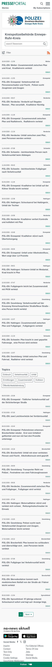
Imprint (6, 646)
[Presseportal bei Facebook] (16, 642)
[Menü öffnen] (48, 3)
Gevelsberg (46, 299)
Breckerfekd (45, 539)
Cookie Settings (10, 658)
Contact (6, 649)
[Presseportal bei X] (20, 642)
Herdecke (46, 98)
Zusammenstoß (25, 380)
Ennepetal (46, 78)
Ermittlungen (8, 380)
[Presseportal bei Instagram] (24, 642)
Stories (5, 8)
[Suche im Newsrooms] (26, 44)
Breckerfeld (46, 449)
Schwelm (47, 148)
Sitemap (29, 655)
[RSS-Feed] (48, 53)
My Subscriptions (41, 8)
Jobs (28, 652)
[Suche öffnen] (41, 3)
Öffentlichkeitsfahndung (13, 385)
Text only (7, 652)
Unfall (33, 374)
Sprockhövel (45, 595)
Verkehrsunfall (21, 374)
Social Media (31, 658)
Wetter (47, 61)
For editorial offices (34, 646)
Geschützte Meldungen (13, 661)
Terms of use (32, 649)
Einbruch (7, 374)
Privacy (6, 655)
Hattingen (46, 199)
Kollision (39, 380)
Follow (26, 664)
